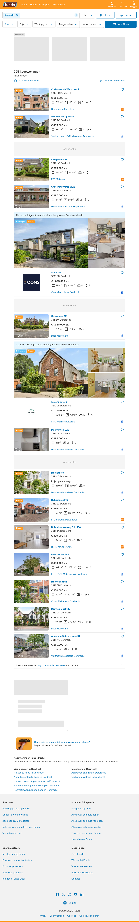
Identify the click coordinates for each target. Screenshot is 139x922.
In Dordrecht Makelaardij (64, 519)
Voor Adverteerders (81, 866)
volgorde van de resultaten (51, 665)
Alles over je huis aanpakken (86, 827)
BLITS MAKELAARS (61, 546)
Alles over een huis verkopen (87, 820)
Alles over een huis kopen (85, 814)
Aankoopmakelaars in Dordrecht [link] (88, 772)
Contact (75, 878)
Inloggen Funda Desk (13, 878)
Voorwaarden (57, 915)
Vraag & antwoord (11, 833)
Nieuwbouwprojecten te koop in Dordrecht (37, 785)
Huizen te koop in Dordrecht (29, 772)
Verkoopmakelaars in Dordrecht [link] (88, 777)
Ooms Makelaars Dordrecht (65, 292)
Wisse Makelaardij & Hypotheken (68, 206)
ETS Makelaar (58, 179)
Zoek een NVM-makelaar (15, 820)
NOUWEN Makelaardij (63, 421)
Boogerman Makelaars (63, 109)
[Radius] (87, 15)
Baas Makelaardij (60, 335)
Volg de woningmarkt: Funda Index (21, 827)
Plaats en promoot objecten (17, 860)
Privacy (42, 915)
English (69, 902)
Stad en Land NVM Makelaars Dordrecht (72, 136)
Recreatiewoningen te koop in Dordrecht (35, 789)
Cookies (71, 915)
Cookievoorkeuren (89, 915)
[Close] (17, 15)
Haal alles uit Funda (81, 839)
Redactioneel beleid (82, 872)
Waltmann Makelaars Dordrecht (67, 449)
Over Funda (77, 854)
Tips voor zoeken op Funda (86, 833)
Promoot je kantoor (12, 866)
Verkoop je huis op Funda (16, 808)
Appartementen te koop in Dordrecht (33, 777)
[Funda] (10, 4)
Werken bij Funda (80, 860)
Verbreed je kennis (12, 872)
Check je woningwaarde (15, 814)
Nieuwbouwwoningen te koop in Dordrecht (37, 781)
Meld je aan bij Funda (13, 854)
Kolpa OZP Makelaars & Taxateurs (69, 574)
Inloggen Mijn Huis (81, 808)
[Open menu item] (24, 4)
